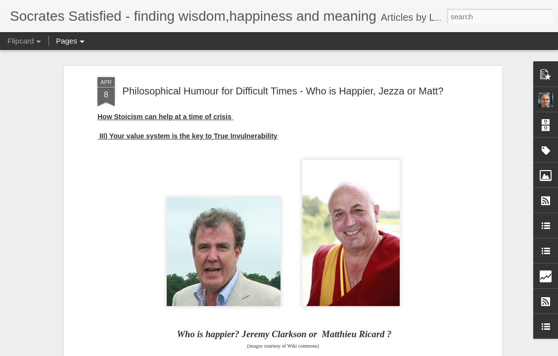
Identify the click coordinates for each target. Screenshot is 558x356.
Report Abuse (339, 351)
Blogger (310, 351)
